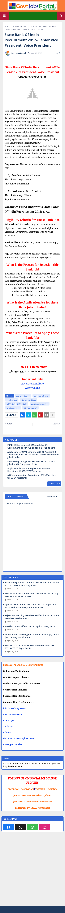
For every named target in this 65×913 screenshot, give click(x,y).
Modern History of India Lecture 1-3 (21, 683)
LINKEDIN (52, 789)
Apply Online (32, 387)
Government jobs (28, 400)
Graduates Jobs (13, 408)
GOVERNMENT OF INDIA (17, 404)
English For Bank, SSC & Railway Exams (23, 665)
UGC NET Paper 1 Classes (16, 677)
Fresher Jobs (12, 400)
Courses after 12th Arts (15, 689)
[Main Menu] (4, 16)
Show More (54, 483)
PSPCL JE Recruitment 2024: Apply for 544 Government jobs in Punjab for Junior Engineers (31, 446)
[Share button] (52, 414)
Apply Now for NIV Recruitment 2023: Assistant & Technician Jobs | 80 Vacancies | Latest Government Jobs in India (33, 455)
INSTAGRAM (27, 789)
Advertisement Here (32, 383)
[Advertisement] (32, 871)
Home (7, 26)
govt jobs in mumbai (39, 404)
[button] (61, 16)
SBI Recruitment (19, 26)
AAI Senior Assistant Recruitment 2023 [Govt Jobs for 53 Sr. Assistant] (31, 476)
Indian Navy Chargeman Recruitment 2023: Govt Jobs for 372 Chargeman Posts (31, 462)
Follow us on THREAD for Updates (32, 808)
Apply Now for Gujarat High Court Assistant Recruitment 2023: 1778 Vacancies (29, 469)
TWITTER (40, 789)
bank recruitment (41, 396)
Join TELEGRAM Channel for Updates (32, 795)
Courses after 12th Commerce (18, 702)
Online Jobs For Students (16, 671)
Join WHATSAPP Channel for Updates (32, 801)
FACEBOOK (13, 789)
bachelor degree (23, 396)
